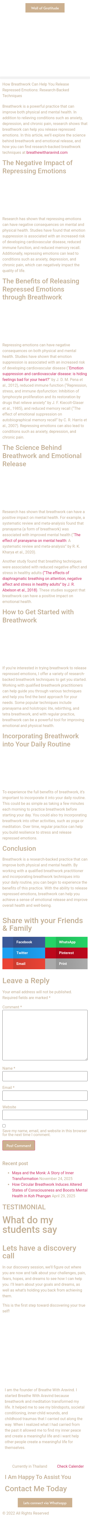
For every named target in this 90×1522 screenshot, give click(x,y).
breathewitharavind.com (47, 152)
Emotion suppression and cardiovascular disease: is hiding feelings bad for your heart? (44, 374)
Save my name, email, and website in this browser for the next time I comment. (44, 1133)
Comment (12, 1007)
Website (9, 1107)
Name (8, 1068)
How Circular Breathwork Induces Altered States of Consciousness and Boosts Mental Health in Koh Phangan (50, 1190)
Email (8, 1088)
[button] (45, 77)
